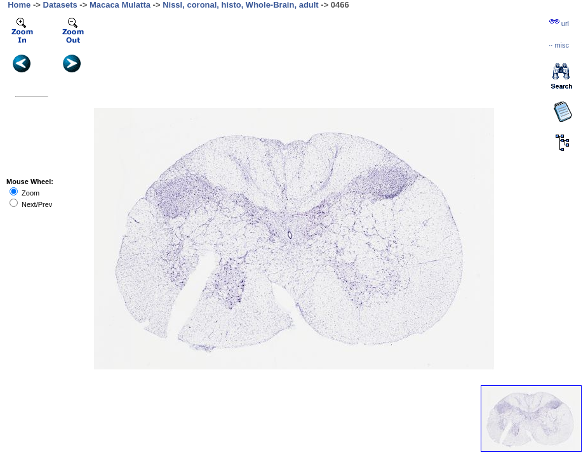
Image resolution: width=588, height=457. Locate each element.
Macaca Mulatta (120, 5)
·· (559, 45)
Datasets (60, 5)
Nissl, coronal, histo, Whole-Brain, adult (241, 5)
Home (19, 5)
